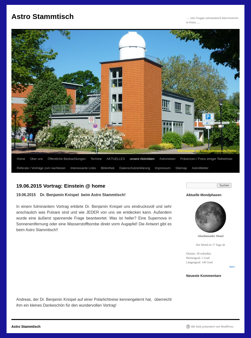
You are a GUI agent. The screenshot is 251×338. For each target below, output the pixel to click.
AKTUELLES (116, 159)
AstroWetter (200, 168)
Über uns (36, 159)
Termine (96, 159)
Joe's (232, 266)
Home (21, 159)
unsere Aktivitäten (142, 159)
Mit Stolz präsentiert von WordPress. (212, 326)
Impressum (162, 168)
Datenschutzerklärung (134, 168)
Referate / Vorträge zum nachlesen (41, 168)
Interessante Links (83, 168)
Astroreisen (167, 159)
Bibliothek (107, 168)
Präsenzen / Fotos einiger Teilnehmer (206, 159)
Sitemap (181, 168)
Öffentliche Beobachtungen (67, 159)
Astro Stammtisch (42, 16)
